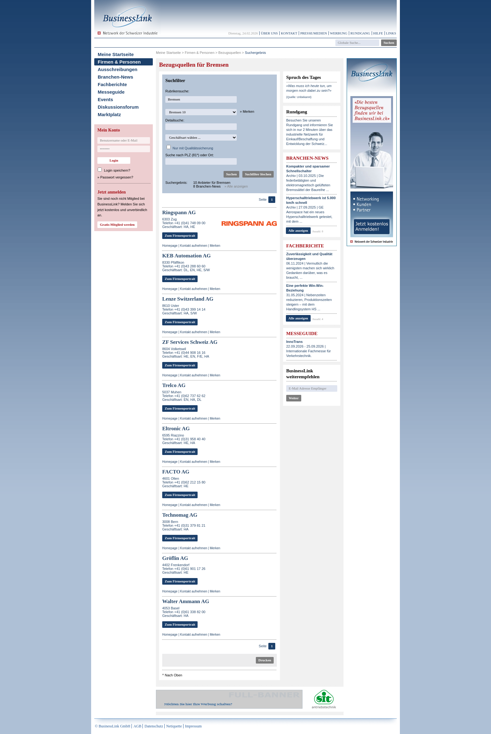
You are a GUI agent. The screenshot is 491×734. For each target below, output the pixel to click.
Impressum (193, 726)
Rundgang (360, 33)
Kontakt (289, 33)
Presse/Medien (313, 33)
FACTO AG (175, 472)
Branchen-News (115, 77)
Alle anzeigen (298, 230)
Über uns (269, 33)
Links (391, 33)
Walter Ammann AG (185, 601)
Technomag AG (179, 515)
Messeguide (111, 92)
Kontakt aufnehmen (193, 245)
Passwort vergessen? (116, 177)
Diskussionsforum (118, 107)
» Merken (247, 111)
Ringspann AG (179, 212)
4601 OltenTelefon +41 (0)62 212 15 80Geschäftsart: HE (183, 482)
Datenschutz (153, 726)
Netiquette (174, 726)
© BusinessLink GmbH (112, 726)
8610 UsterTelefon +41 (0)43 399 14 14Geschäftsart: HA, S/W (183, 309)
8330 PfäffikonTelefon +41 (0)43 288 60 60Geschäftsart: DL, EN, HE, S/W (186, 266)
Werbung (339, 33)
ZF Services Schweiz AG (189, 342)
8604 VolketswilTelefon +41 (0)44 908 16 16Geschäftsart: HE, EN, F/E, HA (185, 352)
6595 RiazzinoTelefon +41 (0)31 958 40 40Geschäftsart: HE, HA (183, 439)
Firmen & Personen (119, 62)
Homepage (170, 245)
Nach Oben (173, 675)
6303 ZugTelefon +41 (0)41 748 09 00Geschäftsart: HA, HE (183, 223)
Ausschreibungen (117, 69)
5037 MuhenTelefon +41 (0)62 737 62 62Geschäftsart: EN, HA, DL (183, 395)
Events (105, 99)
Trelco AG (173, 385)
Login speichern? (117, 170)
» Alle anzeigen (236, 186)
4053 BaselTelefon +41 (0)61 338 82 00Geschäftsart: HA (183, 612)
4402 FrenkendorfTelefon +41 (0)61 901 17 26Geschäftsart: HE (183, 568)
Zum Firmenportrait (180, 235)
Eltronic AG (176, 429)
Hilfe (378, 33)
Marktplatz (109, 114)
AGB (137, 726)
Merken (215, 245)
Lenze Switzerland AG (187, 299)
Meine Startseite (116, 54)
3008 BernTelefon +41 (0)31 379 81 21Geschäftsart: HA (183, 525)
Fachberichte (112, 84)
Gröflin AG (175, 558)
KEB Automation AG (186, 256)
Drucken (264, 660)
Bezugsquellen (229, 52)
